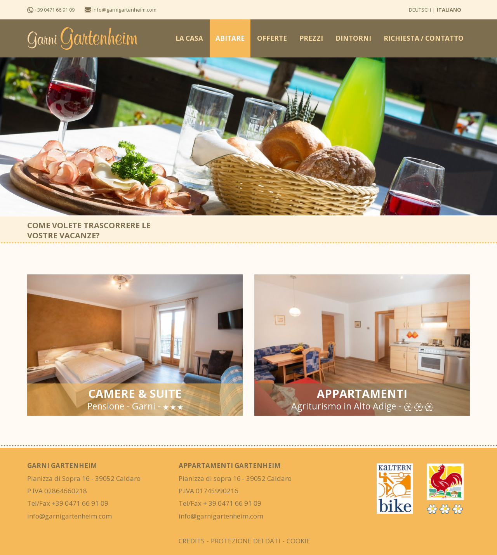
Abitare (230, 38)
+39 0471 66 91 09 (51, 9)
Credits (192, 540)
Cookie (298, 540)
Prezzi (311, 38)
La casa (189, 38)
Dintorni (353, 38)
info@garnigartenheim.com (120, 9)
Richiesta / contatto (424, 38)
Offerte (272, 38)
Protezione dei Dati (245, 540)
